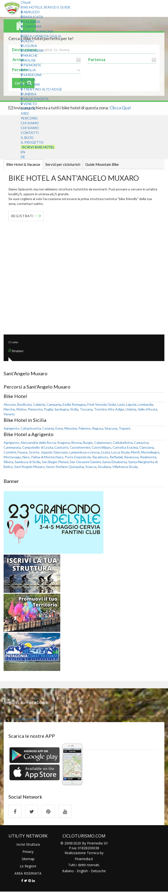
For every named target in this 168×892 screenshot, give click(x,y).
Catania (48, 428)
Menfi (135, 452)
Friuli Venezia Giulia (41, 36)
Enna (59, 428)
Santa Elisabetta (114, 462)
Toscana (30, 84)
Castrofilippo (101, 447)
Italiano (68, 871)
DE (23, 157)
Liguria (29, 46)
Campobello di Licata (37, 447)
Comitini (10, 452)
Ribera (8, 462)
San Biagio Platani (55, 462)
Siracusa (111, 428)
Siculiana (104, 467)
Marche (29, 55)
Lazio (27, 41)
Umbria (29, 94)
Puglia (28, 70)
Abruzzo (30, 12)
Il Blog (27, 137)
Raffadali (116, 457)
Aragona (63, 442)
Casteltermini (80, 447)
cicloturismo (26, 719)
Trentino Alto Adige (41, 89)
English (82, 871)
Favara (22, 452)
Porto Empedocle (78, 457)
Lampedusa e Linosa (84, 452)
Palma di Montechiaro (47, 457)
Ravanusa (131, 457)
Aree (25, 113)
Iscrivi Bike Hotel (38, 147)
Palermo (84, 428)
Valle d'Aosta (35, 99)
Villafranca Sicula (124, 467)
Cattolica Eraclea (125, 447)
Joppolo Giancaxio (54, 452)
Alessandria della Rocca (38, 442)
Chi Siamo (30, 123)
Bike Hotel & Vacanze (23, 164)
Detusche (98, 871)
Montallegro (150, 452)
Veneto (29, 104)
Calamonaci (102, 442)
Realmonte (148, 457)
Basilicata (32, 17)
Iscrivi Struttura (28, 844)
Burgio (88, 442)
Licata (105, 452)
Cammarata (12, 447)
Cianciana (146, 447)
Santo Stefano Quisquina (65, 467)
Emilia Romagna (37, 31)
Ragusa (97, 428)
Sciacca (90, 467)
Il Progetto (32, 142)
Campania (31, 26)
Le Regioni (28, 866)
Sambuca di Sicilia (27, 462)
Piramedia (82, 859)
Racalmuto (100, 457)
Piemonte (31, 65)
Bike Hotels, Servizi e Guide (46, 7)
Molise (28, 60)
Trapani (124, 428)
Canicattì (61, 447)
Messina (70, 428)
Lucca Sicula (120, 452)
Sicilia (28, 79)
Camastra (141, 442)
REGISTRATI (22, 216)
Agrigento (11, 428)
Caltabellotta (123, 442)
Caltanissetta (30, 428)
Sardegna (31, 75)
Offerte (28, 108)
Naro (26, 457)
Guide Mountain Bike (102, 164)
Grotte (34, 452)
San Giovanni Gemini (85, 462)
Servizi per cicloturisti (62, 164)
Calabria (30, 22)
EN (23, 152)
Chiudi (25, 2)
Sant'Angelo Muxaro (29, 467)
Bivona (76, 442)
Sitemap (28, 859)
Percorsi (29, 118)
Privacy (28, 852)
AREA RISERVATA (27, 873)
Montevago (12, 457)
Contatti (30, 133)
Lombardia (32, 51)
